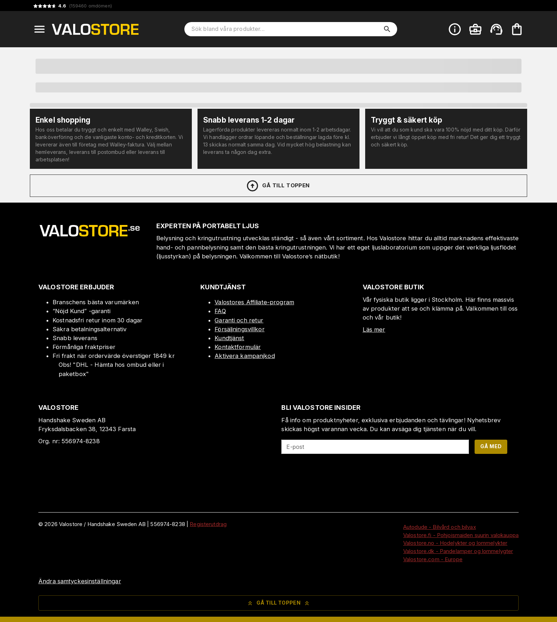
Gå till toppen (278, 186)
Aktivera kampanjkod (245, 355)
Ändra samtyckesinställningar (79, 581)
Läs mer (374, 329)
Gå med (491, 446)
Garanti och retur (239, 320)
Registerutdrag (208, 524)
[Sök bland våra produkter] (285, 29)
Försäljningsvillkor (240, 329)
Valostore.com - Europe (433, 559)
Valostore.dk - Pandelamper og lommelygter (458, 551)
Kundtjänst (229, 338)
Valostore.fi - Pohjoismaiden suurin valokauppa (461, 535)
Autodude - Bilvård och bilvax (439, 527)
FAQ (220, 311)
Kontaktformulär (238, 346)
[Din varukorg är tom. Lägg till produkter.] (517, 29)
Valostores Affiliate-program (254, 302)
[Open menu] (39, 29)
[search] (387, 29)
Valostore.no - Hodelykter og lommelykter (455, 543)
